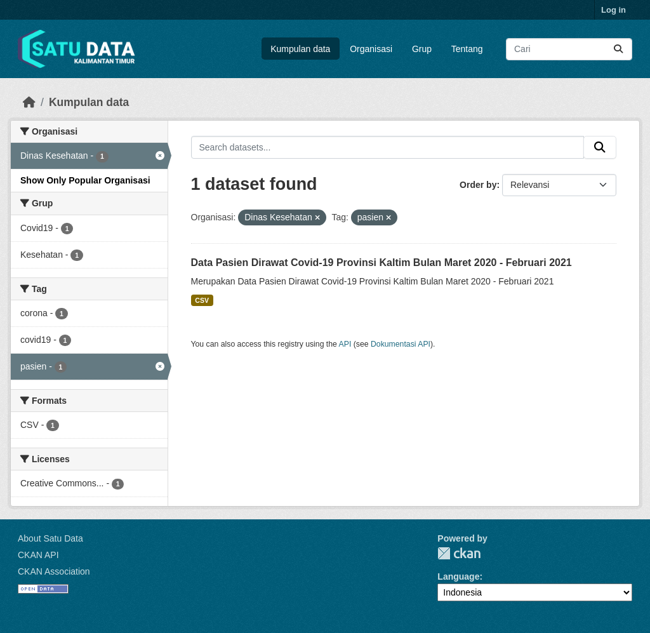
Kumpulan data (300, 49)
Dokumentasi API (400, 344)
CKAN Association (54, 571)
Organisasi (371, 49)
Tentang (467, 49)
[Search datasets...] (569, 49)
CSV (202, 300)
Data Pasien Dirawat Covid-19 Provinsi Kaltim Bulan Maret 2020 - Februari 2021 (381, 262)
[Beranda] (29, 102)
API (345, 344)
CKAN (459, 553)
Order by (478, 185)
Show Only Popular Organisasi (85, 180)
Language (458, 576)
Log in (613, 10)
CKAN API (38, 555)
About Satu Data (50, 538)
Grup (422, 49)
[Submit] (618, 49)
